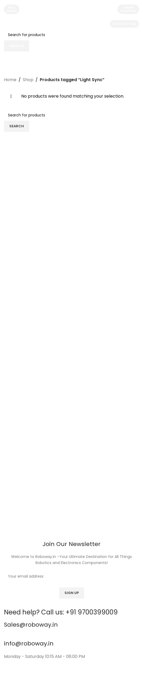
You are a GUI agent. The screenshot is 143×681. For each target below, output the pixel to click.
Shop (28, 80)
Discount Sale (124, 24)
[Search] (71, 34)
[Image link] (71, 467)
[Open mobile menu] (9, 24)
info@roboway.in (29, 643)
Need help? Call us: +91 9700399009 (61, 612)
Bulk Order (12, 9)
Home (10, 80)
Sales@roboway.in (31, 625)
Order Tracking (128, 9)
